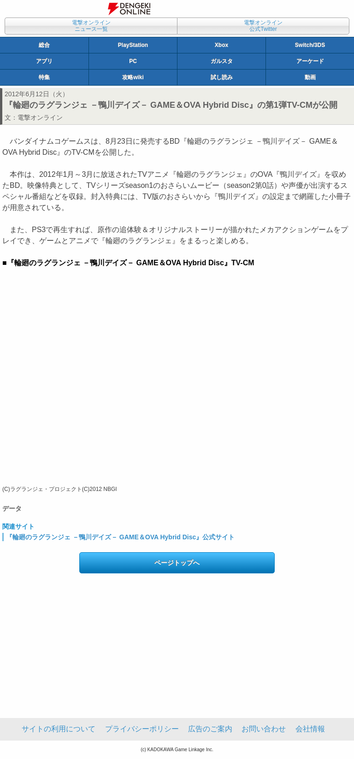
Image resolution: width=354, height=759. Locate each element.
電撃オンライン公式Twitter (263, 25)
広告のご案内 (210, 729)
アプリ (44, 61)
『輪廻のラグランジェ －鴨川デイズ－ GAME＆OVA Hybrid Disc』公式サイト (120, 537)
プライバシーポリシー (142, 729)
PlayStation (133, 45)
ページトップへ (177, 562)
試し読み (222, 77)
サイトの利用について (58, 729)
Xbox (221, 45)
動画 (310, 77)
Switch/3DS (310, 45)
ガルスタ (222, 61)
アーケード (310, 61)
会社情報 (310, 729)
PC (133, 61)
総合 (44, 45)
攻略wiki (133, 77)
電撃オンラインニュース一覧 (91, 25)
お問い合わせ (264, 729)
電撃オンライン (40, 117)
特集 (44, 77)
